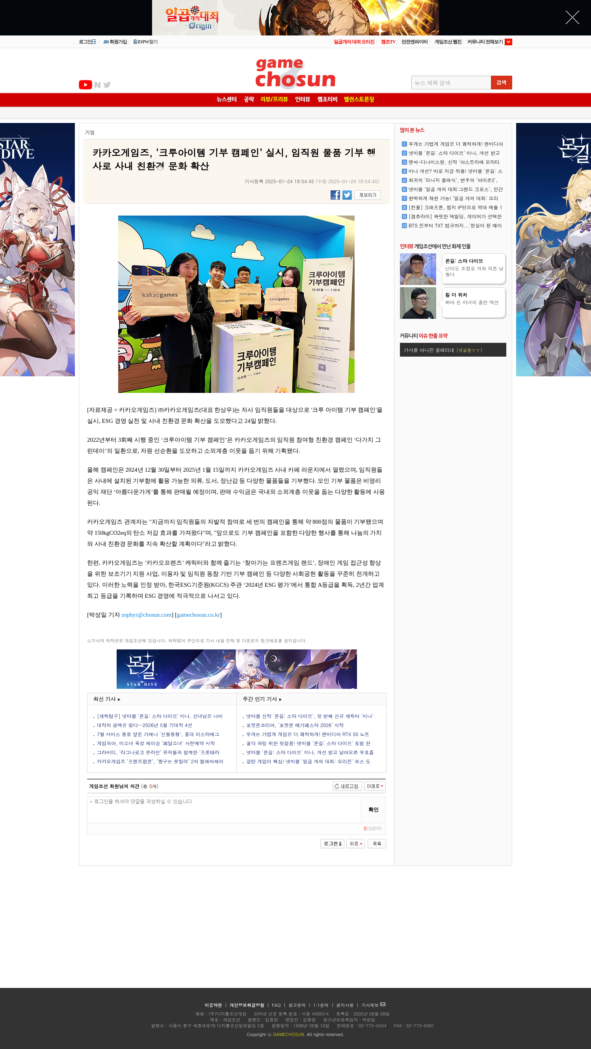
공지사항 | (348, 1005)
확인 (373, 810)
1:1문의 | (324, 1005)
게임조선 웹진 (448, 42)
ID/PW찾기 (145, 42)
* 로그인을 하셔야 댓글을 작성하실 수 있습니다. (224, 810)
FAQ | (279, 1005)
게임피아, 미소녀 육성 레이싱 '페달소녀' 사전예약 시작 (156, 743)
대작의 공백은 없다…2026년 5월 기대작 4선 (144, 725)
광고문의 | (299, 1005)
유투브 (85, 84)
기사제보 (373, 1005)
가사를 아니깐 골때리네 (443, 349)
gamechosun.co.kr (198, 615)
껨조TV (388, 42)
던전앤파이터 (414, 42)
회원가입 (115, 42)
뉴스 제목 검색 (432, 83)
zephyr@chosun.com (147, 615)
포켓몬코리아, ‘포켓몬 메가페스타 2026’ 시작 (295, 725)
